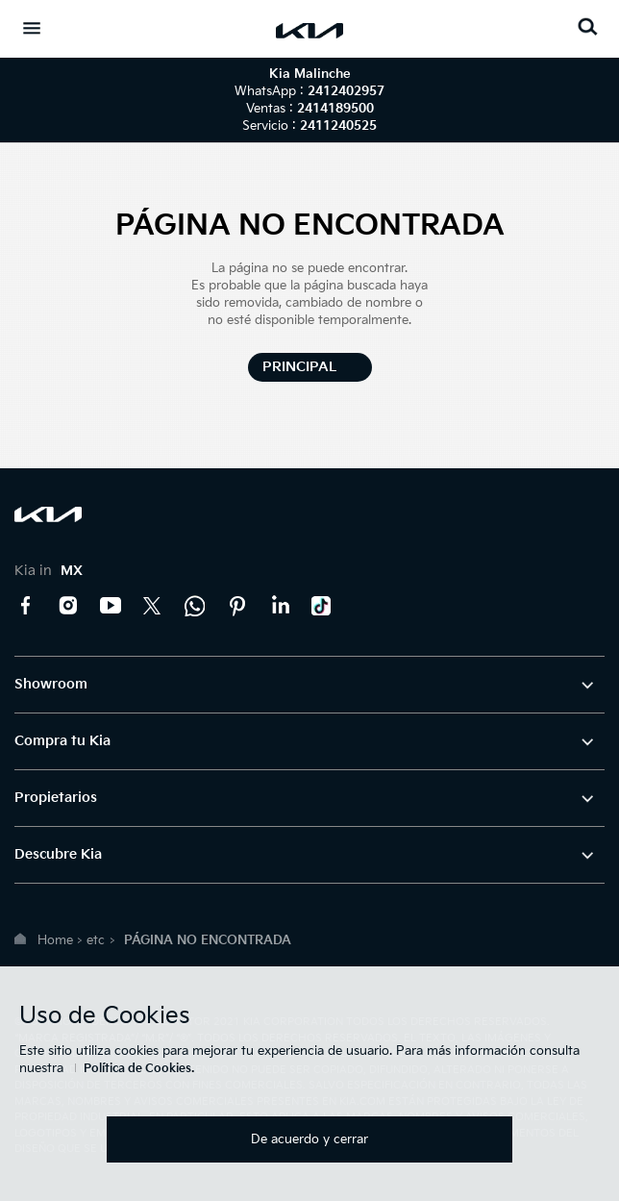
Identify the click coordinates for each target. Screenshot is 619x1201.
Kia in (48, 571)
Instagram (68, 605)
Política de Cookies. (139, 1069)
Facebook (25, 605)
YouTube (110, 605)
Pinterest (237, 605)
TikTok (322, 605)
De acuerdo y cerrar (309, 1139)
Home (55, 940)
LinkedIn (279, 605)
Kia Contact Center (195, 605)
